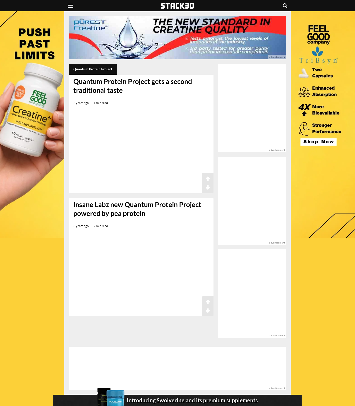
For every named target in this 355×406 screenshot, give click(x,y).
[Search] (285, 5)
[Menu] (70, 5)
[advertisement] (36, 101)
